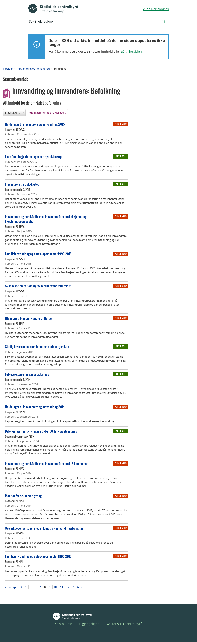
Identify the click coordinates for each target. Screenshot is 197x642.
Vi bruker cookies (156, 9)
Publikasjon (121, 124)
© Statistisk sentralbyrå (124, 624)
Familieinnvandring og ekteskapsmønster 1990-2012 (38, 556)
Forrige (12, 587)
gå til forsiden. (132, 51)
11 (61, 587)
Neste (76, 587)
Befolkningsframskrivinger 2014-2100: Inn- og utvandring (41, 431)
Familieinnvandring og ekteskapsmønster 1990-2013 (38, 253)
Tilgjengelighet (90, 624)
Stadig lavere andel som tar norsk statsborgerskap (37, 346)
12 (67, 587)
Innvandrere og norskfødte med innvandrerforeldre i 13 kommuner (46, 463)
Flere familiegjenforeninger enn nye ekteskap (33, 156)
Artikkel (120, 156)
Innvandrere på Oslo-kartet (22, 184)
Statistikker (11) (14, 112)
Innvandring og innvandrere (33, 68)
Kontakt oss (64, 624)
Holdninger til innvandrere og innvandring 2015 (35, 124)
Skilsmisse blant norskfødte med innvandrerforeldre (38, 286)
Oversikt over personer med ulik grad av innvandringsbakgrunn (44, 528)
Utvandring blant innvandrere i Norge (28, 318)
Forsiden (8, 68)
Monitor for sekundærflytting (23, 495)
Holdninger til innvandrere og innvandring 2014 (35, 406)
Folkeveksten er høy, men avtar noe (27, 374)
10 (55, 587)
